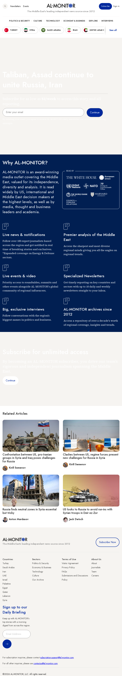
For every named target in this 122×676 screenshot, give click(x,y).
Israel (5, 579)
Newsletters (15, 6)
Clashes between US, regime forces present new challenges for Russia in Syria (90, 456)
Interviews (107, 21)
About (94, 563)
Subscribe (105, 6)
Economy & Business (74, 21)
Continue (10, 380)
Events (26, 6)
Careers (95, 575)
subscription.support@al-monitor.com (57, 657)
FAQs (64, 571)
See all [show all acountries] (113, 30)
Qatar (5, 592)
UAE (5, 575)
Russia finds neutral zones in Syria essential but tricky (30, 511)
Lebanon (6, 596)
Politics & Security (19, 21)
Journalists (95, 567)
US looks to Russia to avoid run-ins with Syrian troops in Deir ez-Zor (87, 511)
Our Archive (38, 579)
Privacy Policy (68, 567)
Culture (37, 21)
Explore (93, 21)
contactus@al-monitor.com (45, 663)
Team (94, 571)
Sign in (116, 6)
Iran (4, 571)
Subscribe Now (107, 542)
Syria (5, 600)
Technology (53, 21)
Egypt (5, 587)
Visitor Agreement (70, 563)
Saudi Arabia (8, 567)
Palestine (7, 583)
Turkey (6, 563)
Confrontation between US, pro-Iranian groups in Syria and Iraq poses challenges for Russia (29, 457)
